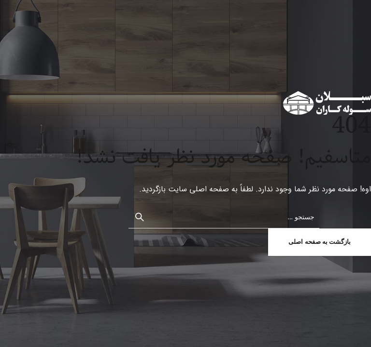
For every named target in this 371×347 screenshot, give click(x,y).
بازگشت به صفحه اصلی (319, 241)
